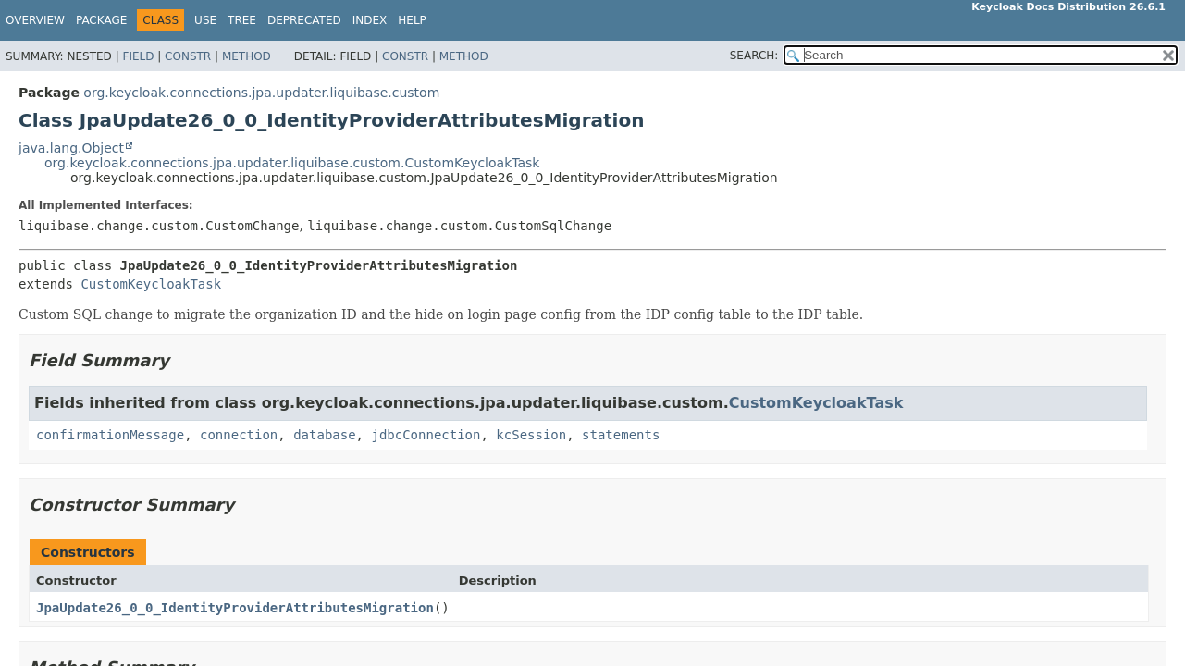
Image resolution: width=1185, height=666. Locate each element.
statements (621, 434)
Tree (242, 20)
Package (101, 20)
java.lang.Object (71, 148)
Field (138, 56)
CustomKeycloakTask (150, 284)
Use (205, 20)
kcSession (531, 434)
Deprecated (304, 20)
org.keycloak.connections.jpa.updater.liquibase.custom (261, 92)
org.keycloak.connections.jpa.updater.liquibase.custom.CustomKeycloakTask (291, 162)
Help (412, 20)
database (324, 434)
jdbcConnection (425, 434)
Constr (188, 56)
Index (370, 20)
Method (246, 56)
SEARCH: (754, 55)
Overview (35, 20)
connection (239, 434)
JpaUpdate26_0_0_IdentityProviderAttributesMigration (235, 607)
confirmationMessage (110, 434)
